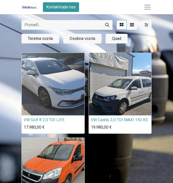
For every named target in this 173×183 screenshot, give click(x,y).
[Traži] (107, 25)
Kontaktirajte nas (61, 7)
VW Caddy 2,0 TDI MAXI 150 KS (119, 119)
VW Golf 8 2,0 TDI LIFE (44, 119)
